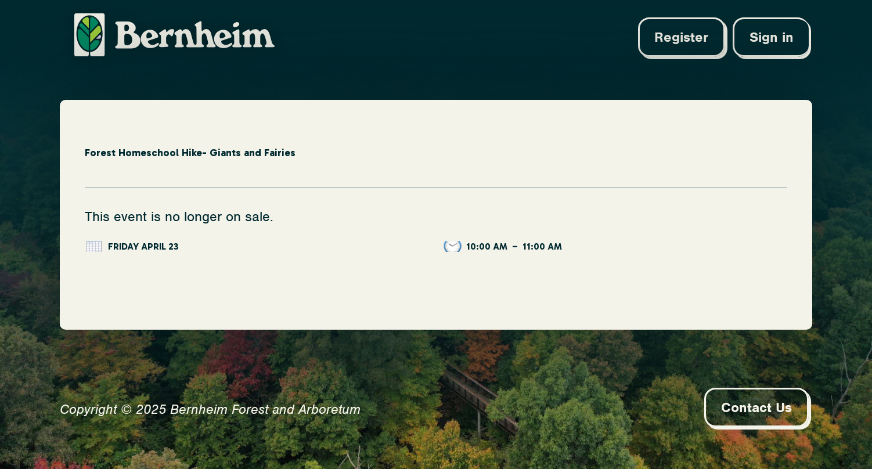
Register (681, 37)
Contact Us (756, 407)
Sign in (772, 37)
